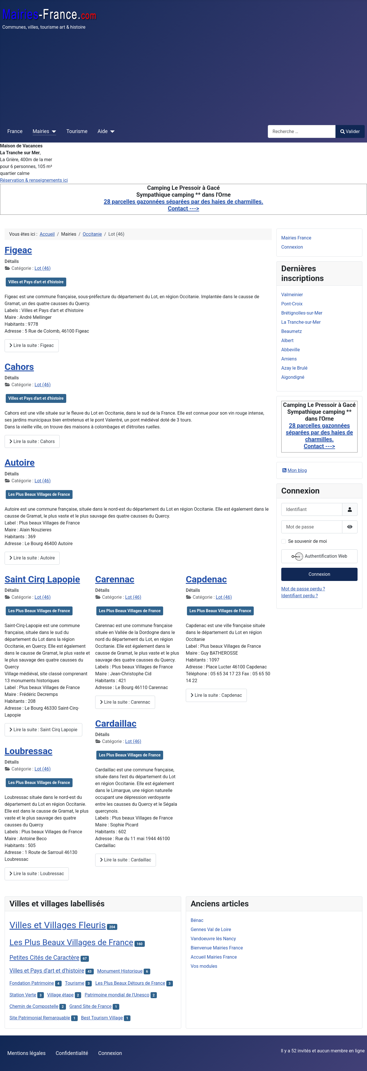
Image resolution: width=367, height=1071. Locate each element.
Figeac (18, 250)
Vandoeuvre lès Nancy (213, 938)
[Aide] (111, 131)
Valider (350, 131)
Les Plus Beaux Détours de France (130, 983)
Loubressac (28, 751)
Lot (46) (43, 268)
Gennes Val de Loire (211, 929)
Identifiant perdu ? (299, 595)
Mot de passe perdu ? (303, 589)
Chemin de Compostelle (33, 1006)
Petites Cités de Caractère (44, 957)
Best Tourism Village (102, 1018)
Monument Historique (119, 971)
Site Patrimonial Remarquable (39, 1018)
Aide (102, 131)
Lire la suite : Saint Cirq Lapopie (43, 729)
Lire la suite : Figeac (31, 345)
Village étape (60, 995)
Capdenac (206, 579)
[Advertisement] (183, 77)
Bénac (197, 920)
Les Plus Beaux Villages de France (39, 494)
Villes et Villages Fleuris (57, 925)
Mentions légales (26, 1053)
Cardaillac (115, 723)
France (15, 131)
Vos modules (204, 966)
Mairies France (296, 238)
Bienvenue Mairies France (217, 948)
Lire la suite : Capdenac (216, 695)
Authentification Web (319, 556)
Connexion (292, 247)
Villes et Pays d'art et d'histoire (36, 282)
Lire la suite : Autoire (32, 558)
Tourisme (77, 131)
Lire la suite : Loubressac (36, 873)
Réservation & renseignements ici (34, 180)
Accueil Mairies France (214, 957)
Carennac (114, 579)
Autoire (20, 462)
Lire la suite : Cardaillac (125, 860)
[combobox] (302, 131)
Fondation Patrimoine (31, 983)
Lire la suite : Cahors (32, 441)
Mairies (41, 131)
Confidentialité (72, 1053)
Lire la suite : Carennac (125, 702)
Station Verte (22, 995)
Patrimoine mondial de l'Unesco (117, 995)
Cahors (19, 366)
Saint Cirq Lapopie (42, 579)
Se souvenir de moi (307, 541)
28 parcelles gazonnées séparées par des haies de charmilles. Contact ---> (183, 205)
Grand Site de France (90, 1006)
